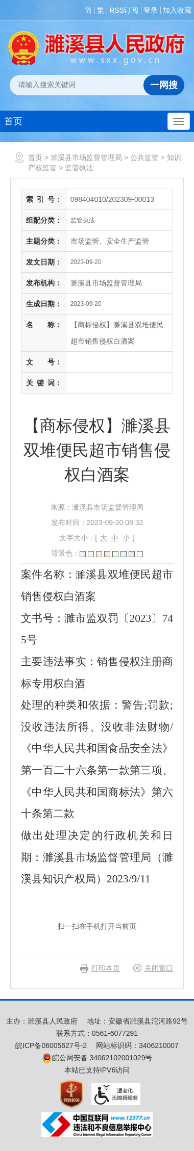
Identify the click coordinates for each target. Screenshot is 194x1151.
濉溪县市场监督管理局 (86, 157)
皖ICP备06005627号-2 (51, 1045)
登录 (150, 10)
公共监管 (144, 157)
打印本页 (105, 968)
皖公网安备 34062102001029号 (97, 1058)
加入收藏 (177, 10)
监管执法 (79, 168)
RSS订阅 (123, 10)
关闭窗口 (158, 968)
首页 (13, 121)
